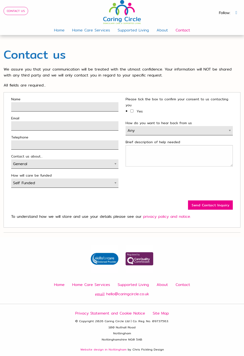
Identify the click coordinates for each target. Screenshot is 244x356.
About (162, 285)
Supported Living (133, 285)
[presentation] (162, 185)
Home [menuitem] (59, 30)
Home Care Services (91, 285)
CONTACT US (16, 11)
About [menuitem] (162, 30)
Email (15, 118)
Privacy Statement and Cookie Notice (110, 313)
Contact (183, 285)
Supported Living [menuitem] (133, 30)
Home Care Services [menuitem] (91, 30)
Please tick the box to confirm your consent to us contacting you (177, 102)
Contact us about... (27, 156)
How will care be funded (31, 175)
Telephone (19, 137)
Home (59, 285)
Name (15, 99)
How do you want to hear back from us (159, 123)
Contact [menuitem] (183, 30)
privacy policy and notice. (167, 216)
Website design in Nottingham (103, 349)
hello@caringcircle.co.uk (122, 294)
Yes (136, 111)
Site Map (161, 313)
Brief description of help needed (153, 142)
